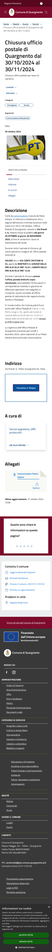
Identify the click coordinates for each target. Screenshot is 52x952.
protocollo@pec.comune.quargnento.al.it (26, 862)
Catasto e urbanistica (16, 743)
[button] (26, 947)
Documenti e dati (14, 712)
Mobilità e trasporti (15, 748)
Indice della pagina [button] (17, 169)
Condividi (11, 87)
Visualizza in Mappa (26, 388)
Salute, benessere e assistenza (25, 779)
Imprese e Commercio (16, 739)
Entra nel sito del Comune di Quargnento (26, 622)
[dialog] (26, 928)
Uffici (8, 694)
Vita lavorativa (13, 734)
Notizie (9, 801)
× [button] (49, 907)
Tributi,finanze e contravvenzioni (26, 770)
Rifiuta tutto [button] (26, 941)
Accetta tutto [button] (26, 935)
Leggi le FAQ (12, 887)
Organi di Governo (14, 685)
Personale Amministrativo (18, 707)
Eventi (9, 827)
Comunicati (11, 805)
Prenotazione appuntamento (19, 879)
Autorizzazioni (18, 784)
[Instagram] (14, 672)
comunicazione (21, 216)
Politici (9, 703)
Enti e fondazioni (14, 698)
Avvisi (25, 24)
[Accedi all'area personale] (41, 3)
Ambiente (15, 775)
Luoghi (9, 822)
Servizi (35, 24)
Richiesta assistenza (16, 892)
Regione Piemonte (12, 3)
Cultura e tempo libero (16, 730)
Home (6, 24)
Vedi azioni (12, 93)
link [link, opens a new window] (11, 929)
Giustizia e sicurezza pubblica (25, 766)
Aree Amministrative (16, 689)
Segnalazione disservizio (17, 883)
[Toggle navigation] (5, 12)
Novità (16, 24)
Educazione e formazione (23, 761)
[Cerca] (46, 12)
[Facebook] (6, 672)
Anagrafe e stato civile (16, 726)
